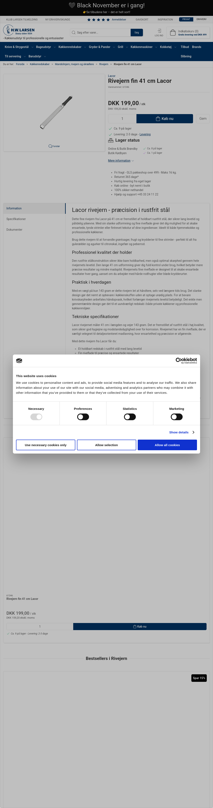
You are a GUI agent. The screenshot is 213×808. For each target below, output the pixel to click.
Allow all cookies (167, 445)
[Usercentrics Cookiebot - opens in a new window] (179, 361)
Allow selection (106, 445)
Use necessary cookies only (45, 445)
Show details (179, 432)
